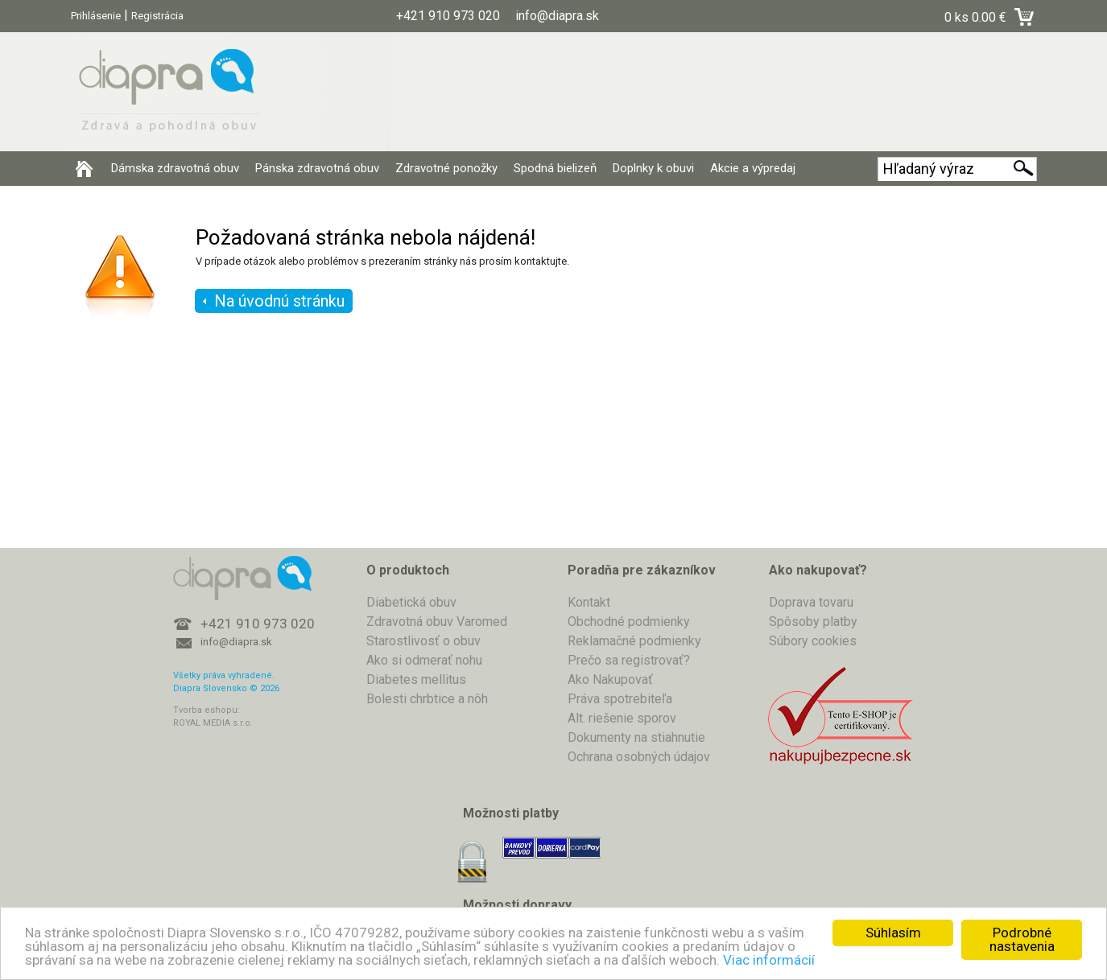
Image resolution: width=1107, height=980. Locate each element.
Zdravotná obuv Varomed (436, 621)
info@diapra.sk (236, 642)
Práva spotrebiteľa (620, 698)
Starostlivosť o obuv (423, 641)
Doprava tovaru (811, 602)
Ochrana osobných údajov (639, 756)
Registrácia (157, 16)
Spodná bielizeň (555, 168)
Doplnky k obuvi (653, 168)
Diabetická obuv (411, 602)
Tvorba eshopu (205, 710)
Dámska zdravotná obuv (175, 168)
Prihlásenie (96, 16)
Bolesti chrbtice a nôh (427, 698)
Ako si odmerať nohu (424, 660)
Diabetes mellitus (416, 679)
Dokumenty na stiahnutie (636, 737)
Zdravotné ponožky (446, 168)
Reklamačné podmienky (634, 641)
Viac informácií (769, 960)
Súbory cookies (813, 641)
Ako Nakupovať (610, 679)
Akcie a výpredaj (752, 168)
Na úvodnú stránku (279, 301)
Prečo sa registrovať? (629, 660)
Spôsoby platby (813, 621)
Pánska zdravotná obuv (317, 168)
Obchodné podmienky (629, 621)
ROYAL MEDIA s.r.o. (213, 723)
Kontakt (589, 602)
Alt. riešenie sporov (622, 718)
